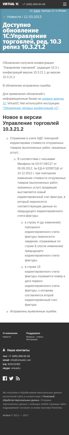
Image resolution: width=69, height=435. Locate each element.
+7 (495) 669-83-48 (33, 4)
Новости (7, 337)
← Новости (12, 17)
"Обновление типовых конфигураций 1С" (31, 108)
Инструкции (31, 339)
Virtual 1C (11, 4)
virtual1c (16, 368)
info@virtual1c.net (20, 360)
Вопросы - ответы (34, 337)
